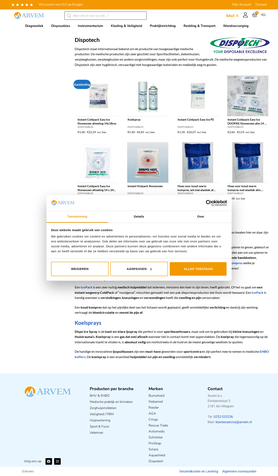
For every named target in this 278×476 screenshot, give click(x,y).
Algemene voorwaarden (239, 471)
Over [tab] (200, 216)
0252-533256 (223, 417)
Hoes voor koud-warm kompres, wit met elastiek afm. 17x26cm (197, 188)
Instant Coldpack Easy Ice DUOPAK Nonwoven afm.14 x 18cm (247, 121)
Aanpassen (139, 269)
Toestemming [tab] (77, 216)
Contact (261, 4)
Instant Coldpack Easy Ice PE (196, 119)
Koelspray (134, 119)
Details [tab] (139, 216)
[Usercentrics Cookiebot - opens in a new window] (209, 203)
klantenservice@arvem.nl (234, 422)
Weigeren (79, 269)
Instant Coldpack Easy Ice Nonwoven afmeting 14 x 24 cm (96, 188)
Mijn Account (241, 4)
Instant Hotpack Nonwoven (145, 186)
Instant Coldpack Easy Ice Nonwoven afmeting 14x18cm (97, 121)
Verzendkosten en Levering (198, 471)
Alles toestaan (198, 269)
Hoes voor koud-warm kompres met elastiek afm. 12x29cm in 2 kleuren (244, 188)
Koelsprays (88, 323)
